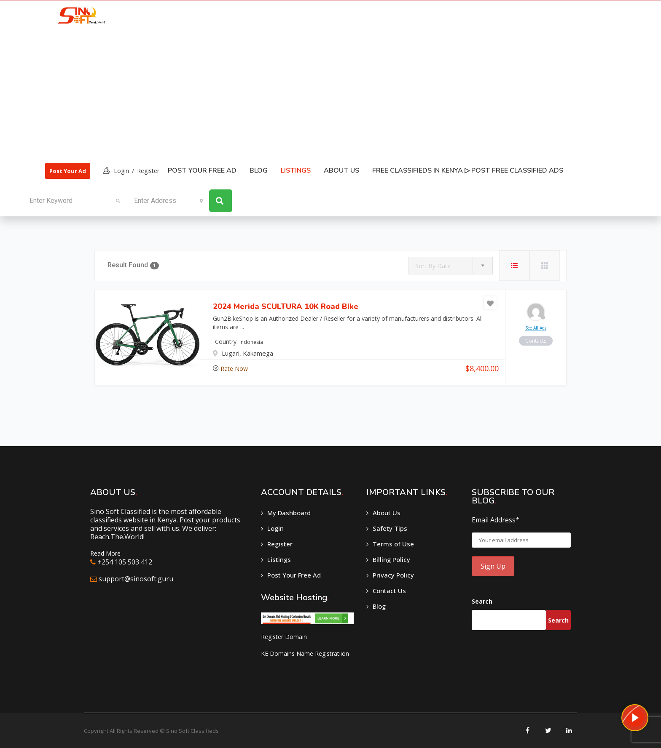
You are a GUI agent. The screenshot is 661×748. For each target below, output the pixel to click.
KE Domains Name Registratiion (305, 653)
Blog (259, 170)
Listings (279, 559)
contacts (535, 340)
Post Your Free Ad (202, 170)
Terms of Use (393, 544)
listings (296, 170)
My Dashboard (289, 512)
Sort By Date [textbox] (433, 266)
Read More (105, 553)
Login (275, 528)
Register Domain (284, 637)
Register (148, 171)
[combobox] (450, 265)
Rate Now (234, 369)
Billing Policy (391, 559)
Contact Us (389, 590)
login (121, 171)
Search (482, 601)
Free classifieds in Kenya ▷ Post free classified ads (467, 170)
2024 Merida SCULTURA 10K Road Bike (285, 306)
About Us (341, 170)
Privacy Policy (393, 575)
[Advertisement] (305, 93)
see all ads (535, 328)
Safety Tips (390, 528)
